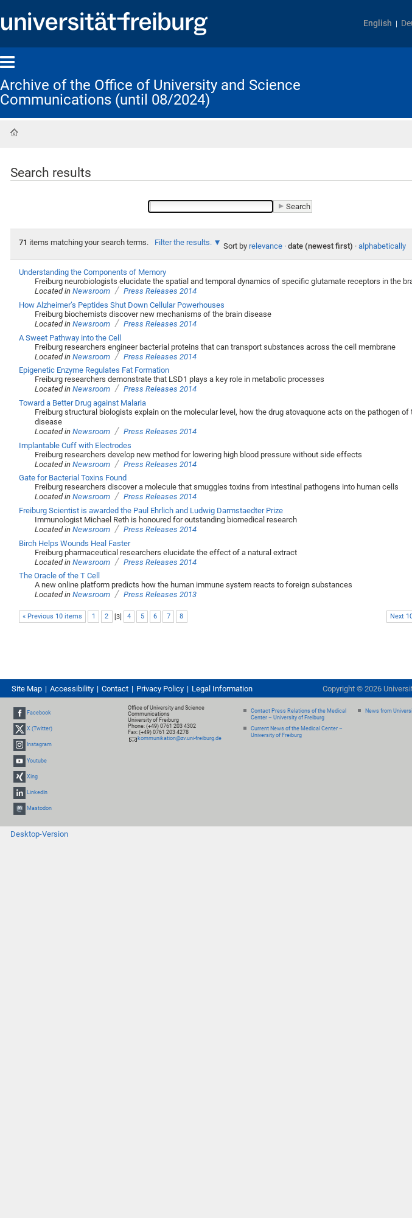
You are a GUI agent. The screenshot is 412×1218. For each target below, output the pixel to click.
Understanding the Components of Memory (92, 272)
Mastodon (39, 808)
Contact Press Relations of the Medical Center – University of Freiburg (298, 714)
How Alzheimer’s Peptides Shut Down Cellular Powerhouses (122, 305)
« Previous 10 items (52, 616)
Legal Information (222, 688)
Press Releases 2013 (160, 594)
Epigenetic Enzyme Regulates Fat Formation (94, 370)
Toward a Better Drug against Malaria (82, 402)
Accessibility (72, 688)
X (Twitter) (39, 728)
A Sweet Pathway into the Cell (70, 337)
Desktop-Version (39, 834)
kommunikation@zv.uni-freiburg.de (180, 738)
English (377, 23)
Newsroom (91, 291)
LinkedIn (37, 792)
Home (14, 132)
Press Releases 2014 (160, 291)
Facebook (39, 713)
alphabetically (382, 246)
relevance (265, 246)
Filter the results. (184, 242)
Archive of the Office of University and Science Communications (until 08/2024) (150, 92)
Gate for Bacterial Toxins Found (73, 477)
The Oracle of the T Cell (59, 575)
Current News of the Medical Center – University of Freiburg (297, 731)
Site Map (27, 688)
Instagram (39, 745)
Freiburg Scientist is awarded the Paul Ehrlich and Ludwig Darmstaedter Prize (151, 510)
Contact (115, 688)
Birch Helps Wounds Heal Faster (74, 543)
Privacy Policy (160, 688)
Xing (32, 776)
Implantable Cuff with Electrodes (75, 445)
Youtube (37, 761)
